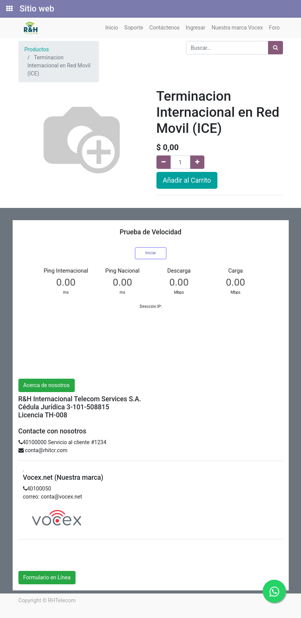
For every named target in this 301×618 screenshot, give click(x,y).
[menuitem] (111, 28)
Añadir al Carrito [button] (187, 180)
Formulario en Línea (47, 577)
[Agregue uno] (197, 162)
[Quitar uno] (163, 162)
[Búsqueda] (275, 47)
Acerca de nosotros (46, 385)
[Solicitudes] (9, 9)
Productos (37, 49)
